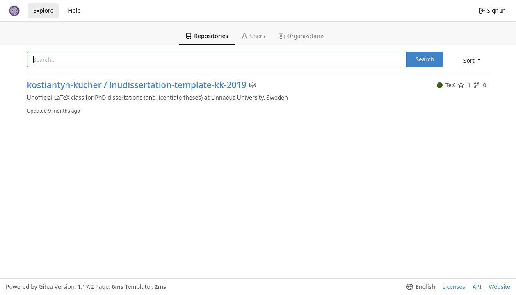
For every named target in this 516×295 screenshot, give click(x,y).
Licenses (454, 286)
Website (499, 286)
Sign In (492, 10)
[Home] (14, 11)
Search (425, 59)
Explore (43, 10)
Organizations (302, 36)
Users (253, 36)
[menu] (472, 60)
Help (74, 10)
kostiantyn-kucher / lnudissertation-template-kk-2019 (137, 85)
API (477, 286)
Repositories (206, 36)
